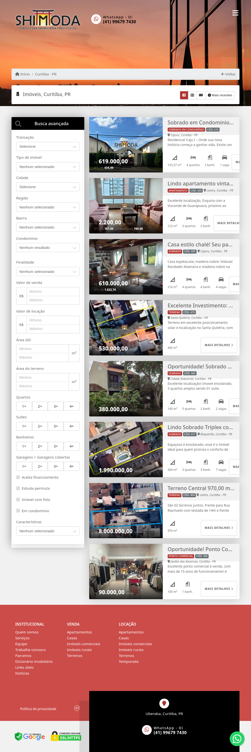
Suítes (21, 416)
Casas (72, 637)
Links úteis (24, 667)
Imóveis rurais (79, 649)
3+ (56, 406)
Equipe (21, 643)
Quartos (23, 397)
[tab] (48, 123)
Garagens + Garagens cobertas (43, 457)
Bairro (21, 218)
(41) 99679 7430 (119, 21)
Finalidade (25, 262)
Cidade (22, 177)
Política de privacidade (38, 708)
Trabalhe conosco (30, 649)
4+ (72, 406)
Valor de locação (30, 311)
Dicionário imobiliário (34, 661)
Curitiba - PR (46, 74)
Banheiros (25, 437)
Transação (25, 137)
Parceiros (23, 655)
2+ (40, 406)
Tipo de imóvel (29, 157)
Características (29, 521)
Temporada (128, 661)
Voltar (228, 74)
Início (22, 74)
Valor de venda (29, 282)
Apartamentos (79, 632)
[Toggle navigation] (235, 12)
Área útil (23, 339)
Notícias (22, 673)
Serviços (22, 637)
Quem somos (26, 632)
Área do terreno (30, 368)
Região (22, 197)
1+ (24, 406)
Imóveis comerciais (83, 643)
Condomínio (27, 238)
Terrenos (74, 655)
